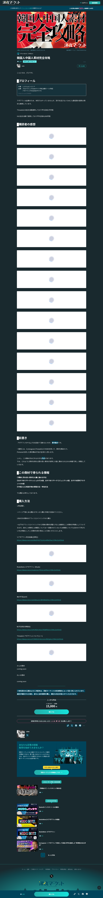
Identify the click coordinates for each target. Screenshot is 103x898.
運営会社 (70, 869)
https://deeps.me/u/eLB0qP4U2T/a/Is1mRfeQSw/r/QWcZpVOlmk (40, 540)
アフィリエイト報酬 (26, 8)
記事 (28, 869)
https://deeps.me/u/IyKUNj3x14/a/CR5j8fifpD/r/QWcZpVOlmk (39, 630)
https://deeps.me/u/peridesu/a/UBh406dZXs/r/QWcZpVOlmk (39, 600)
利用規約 (47, 869)
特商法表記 (63, 869)
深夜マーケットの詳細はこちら (51, 772)
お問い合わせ (77, 869)
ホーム (23, 869)
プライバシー (55, 869)
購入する (51, 712)
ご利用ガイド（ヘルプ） (37, 869)
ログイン (84, 3)
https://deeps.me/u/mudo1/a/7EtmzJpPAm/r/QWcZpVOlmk (38, 570)
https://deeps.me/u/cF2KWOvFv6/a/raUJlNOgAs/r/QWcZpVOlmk (40, 639)
